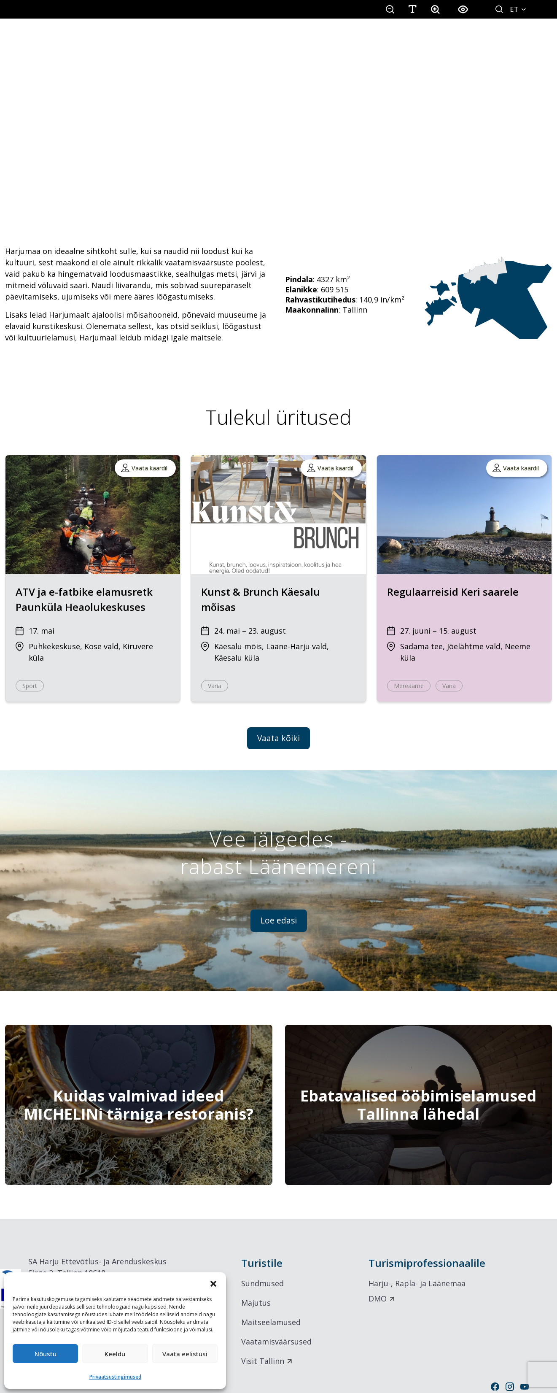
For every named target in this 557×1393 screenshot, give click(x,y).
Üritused (373, 41)
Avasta (153, 41)
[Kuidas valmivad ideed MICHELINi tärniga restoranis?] (138, 1105)
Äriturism (522, 41)
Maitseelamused (271, 1322)
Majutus (256, 1303)
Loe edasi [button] (279, 920)
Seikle (217, 41)
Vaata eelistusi (184, 1354)
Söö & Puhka (292, 41)
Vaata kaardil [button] (149, 468)
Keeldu (115, 1354)
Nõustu (46, 1354)
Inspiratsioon (446, 41)
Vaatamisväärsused (276, 1341)
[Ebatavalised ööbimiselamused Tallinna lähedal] (418, 1105)
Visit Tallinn (262, 1361)
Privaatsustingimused (115, 1376)
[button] (213, 1283)
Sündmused (262, 1283)
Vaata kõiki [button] (278, 738)
